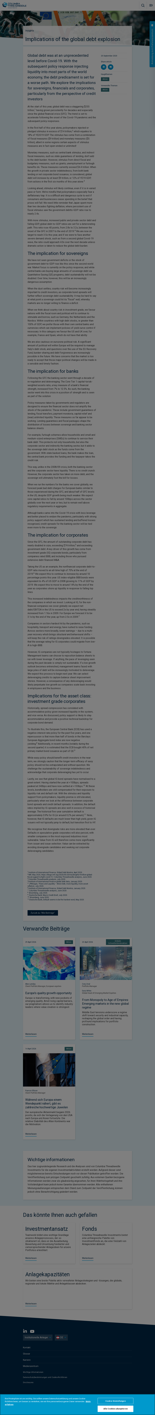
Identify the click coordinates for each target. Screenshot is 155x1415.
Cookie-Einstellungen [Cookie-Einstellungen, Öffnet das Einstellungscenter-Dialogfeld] (115, 1401)
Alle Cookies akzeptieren (115, 1409)
